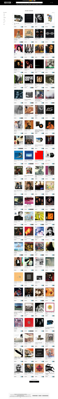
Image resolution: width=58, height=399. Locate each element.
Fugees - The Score (37, 205)
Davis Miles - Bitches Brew (17, 145)
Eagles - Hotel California (38, 190)
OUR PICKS (33, 4)
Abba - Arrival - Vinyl (16, 23)
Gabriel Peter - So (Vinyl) (17, 221)
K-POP (24, 4)
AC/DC (25, 24)
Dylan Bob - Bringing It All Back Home (29, 175)
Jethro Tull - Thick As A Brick (38, 266)
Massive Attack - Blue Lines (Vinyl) (39, 373)
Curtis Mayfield (26, 115)
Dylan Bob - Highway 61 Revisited (18, 190)
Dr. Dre (46, 161)
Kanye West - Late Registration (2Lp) (29, 297)
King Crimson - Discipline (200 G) (28, 327)
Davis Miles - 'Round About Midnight (49, 129)
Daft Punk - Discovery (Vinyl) (48, 114)
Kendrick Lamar (16, 314)
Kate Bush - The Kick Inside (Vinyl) (49, 297)
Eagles (35, 191)
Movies (22, 4)
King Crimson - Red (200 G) (38, 327)
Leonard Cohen (26, 86)
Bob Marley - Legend (47, 53)
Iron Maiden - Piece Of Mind (28, 251)
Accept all (40, 395)
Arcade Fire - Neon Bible (37, 38)
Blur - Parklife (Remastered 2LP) (39, 53)
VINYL (17, 4)
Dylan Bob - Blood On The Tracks (49, 175)
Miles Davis (15, 146)
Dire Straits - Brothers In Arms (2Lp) (18, 160)
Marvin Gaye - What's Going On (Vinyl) (29, 373)
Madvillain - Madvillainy (16, 373)
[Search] (29, 2)
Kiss (45, 329)
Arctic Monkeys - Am (47, 38)
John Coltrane (47, 85)
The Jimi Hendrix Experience (17, 238)
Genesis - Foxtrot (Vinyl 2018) (28, 221)
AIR (45, 24)
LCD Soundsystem (16, 344)
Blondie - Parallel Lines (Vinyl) (28, 53)
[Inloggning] (52, 2)
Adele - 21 (36, 23)
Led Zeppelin (46, 344)
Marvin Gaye (26, 374)
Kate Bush (36, 298)
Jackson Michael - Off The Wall (17, 266)
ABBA (14, 24)
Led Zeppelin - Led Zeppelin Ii (28, 342)
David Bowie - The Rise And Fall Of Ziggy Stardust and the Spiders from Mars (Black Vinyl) (39, 130)
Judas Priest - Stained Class (48, 281)
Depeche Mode (47, 146)
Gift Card (40, 4)
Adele (35, 24)
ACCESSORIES (29, 4)
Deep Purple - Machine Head (28, 145)
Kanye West (26, 298)
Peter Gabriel (15, 222)
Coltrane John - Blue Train (17, 99)
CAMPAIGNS (36, 4)
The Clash (15, 85)
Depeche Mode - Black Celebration (49, 145)
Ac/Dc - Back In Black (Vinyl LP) (28, 23)
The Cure (46, 100)
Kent (35, 314)
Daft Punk (46, 115)
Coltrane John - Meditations (28, 99)
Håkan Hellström (37, 238)
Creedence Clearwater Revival (38, 101)
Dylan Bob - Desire (16, 175)
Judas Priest (15, 298)
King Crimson (46, 314)
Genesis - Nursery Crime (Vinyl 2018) (39, 221)
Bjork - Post (15, 53)
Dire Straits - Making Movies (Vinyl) (39, 160)
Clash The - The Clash (16, 84)
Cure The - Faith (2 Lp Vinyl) (17, 114)
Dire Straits (15, 161)
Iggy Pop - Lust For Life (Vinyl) (48, 236)
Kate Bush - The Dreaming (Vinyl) (39, 297)
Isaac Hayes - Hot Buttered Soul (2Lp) (49, 251)
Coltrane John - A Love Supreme (49, 84)
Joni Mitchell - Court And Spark (17, 281)
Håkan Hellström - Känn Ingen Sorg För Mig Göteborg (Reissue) (39, 237)
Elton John (46, 192)
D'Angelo (36, 116)
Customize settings (35, 395)
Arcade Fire (26, 39)
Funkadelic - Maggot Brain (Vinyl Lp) (49, 205)
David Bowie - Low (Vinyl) (27, 129)
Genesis (25, 222)
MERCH (26, 4)
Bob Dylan (15, 176)
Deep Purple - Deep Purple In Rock (39, 145)
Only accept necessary (45, 395)
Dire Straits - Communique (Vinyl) (28, 160)
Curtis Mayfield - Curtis (27, 114)
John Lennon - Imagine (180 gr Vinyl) (49, 266)
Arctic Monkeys (47, 39)
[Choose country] (51, 2)
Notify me (32, 87)
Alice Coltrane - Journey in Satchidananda (17, 39)
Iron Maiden (15, 253)
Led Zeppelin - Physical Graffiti (38, 342)
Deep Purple (26, 146)
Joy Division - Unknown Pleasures (28, 281)
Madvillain (15, 374)
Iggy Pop (46, 237)
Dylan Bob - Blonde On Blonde (28, 190)
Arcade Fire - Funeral (27, 38)
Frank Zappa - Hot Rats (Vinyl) (28, 205)
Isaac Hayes (46, 252)
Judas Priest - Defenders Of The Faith (18, 297)
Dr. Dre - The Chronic (47, 160)
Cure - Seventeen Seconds (48, 99)
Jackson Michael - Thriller (28, 266)
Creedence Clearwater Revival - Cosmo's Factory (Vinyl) (38, 100)
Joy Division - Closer (37, 281)
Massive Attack (36, 374)
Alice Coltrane (15, 40)
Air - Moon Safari (47, 23)
